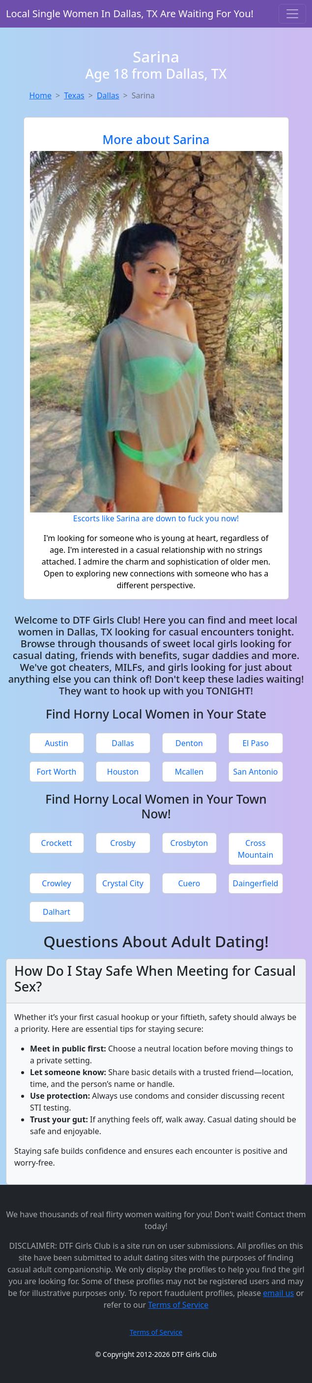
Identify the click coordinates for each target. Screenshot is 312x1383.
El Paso (255, 743)
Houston (123, 771)
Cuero (189, 883)
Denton (189, 743)
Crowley (56, 883)
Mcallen (189, 771)
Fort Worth (56, 771)
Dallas (108, 95)
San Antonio (255, 771)
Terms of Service (178, 1304)
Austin (56, 743)
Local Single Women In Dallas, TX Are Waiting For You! (130, 13)
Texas (74, 95)
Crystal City (122, 883)
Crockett (56, 843)
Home (40, 95)
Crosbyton (189, 843)
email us (278, 1293)
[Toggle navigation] (292, 14)
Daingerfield (256, 883)
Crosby (122, 843)
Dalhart (56, 911)
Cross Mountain (256, 849)
